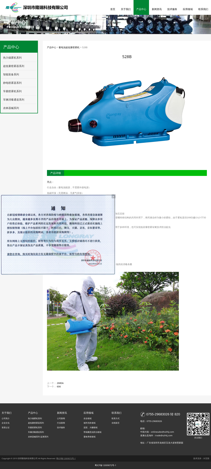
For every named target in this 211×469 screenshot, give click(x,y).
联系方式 (116, 418)
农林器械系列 (11, 108)
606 (59, 386)
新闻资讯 (157, 9)
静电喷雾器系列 (12, 83)
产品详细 (55, 173)
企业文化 (6, 423)
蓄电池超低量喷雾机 (69, 47)
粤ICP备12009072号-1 (105, 465)
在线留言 (116, 423)
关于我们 (126, 9)
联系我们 (203, 9)
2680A (60, 383)
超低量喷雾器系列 (13, 66)
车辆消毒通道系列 (13, 99)
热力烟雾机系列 (12, 57)
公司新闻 (61, 418)
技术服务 (172, 9)
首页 (112, 9)
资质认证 (6, 427)
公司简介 (6, 418)
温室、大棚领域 (90, 427)
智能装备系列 (11, 74)
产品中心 (141, 9)
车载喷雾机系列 (12, 91)
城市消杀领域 (89, 423)
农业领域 (87, 418)
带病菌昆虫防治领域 (92, 432)
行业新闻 (61, 423)
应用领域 (188, 9)
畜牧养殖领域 (89, 436)
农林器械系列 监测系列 (38, 436)
